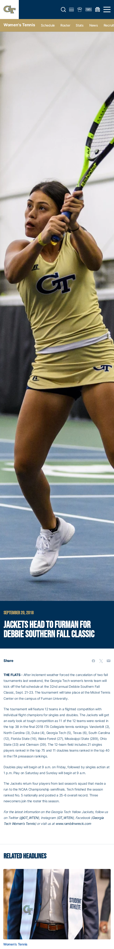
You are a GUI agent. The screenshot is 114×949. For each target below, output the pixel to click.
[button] (63, 9)
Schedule (48, 25)
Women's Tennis (19, 25)
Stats (80, 25)
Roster (65, 25)
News (93, 25)
